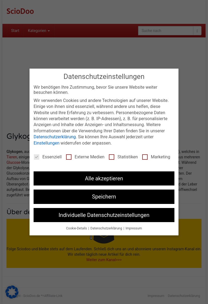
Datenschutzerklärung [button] (106, 228)
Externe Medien (85, 156)
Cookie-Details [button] (77, 228)
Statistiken (123, 156)
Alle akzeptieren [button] (104, 178)
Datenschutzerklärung (55, 136)
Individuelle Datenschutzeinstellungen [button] (103, 214)
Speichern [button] (104, 196)
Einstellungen (47, 142)
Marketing (156, 156)
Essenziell (48, 156)
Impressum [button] (134, 228)
